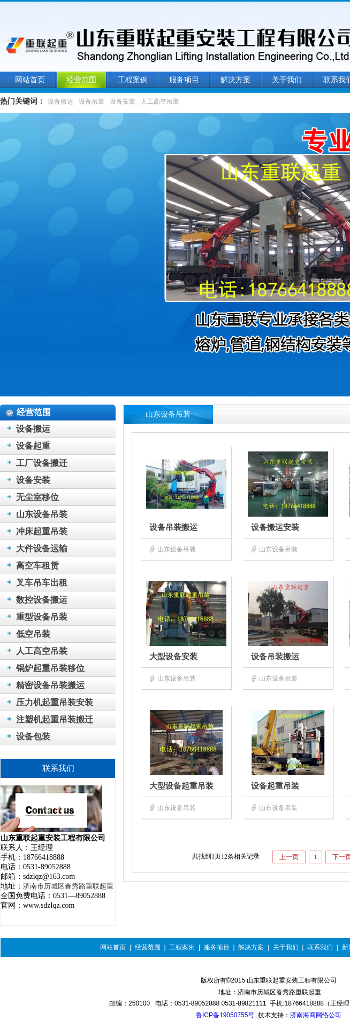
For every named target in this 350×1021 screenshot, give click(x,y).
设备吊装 (91, 101)
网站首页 (113, 947)
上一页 (289, 857)
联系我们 (320, 947)
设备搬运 (60, 101)
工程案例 (182, 947)
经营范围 (148, 947)
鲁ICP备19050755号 (225, 1015)
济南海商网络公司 (315, 1015)
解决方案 (251, 947)
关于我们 (286, 947)
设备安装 (122, 101)
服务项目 (217, 947)
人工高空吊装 (160, 101)
